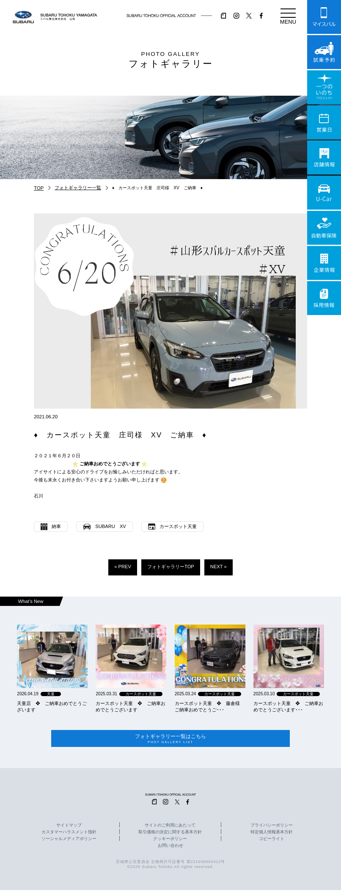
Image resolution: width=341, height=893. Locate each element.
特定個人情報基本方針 (271, 835)
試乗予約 (324, 52)
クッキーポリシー (170, 842)
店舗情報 (324, 157)
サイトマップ (69, 829)
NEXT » (218, 566)
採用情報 (324, 298)
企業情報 (324, 263)
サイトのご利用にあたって (170, 829)
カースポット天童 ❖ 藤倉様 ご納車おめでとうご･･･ (210, 706)
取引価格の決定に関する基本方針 (170, 835)
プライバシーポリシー (271, 829)
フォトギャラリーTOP (170, 566)
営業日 (324, 122)
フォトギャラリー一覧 (78, 187)
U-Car (324, 193)
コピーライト (271, 842)
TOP (39, 188)
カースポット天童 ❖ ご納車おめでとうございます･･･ (288, 706)
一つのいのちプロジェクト (324, 87)
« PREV (122, 566)
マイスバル (324, 17)
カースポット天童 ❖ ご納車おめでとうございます (130, 706)
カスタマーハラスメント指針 (68, 835)
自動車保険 (324, 228)
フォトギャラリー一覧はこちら (170, 740)
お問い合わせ (170, 849)
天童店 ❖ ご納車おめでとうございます (52, 706)
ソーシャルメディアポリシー (68, 842)
